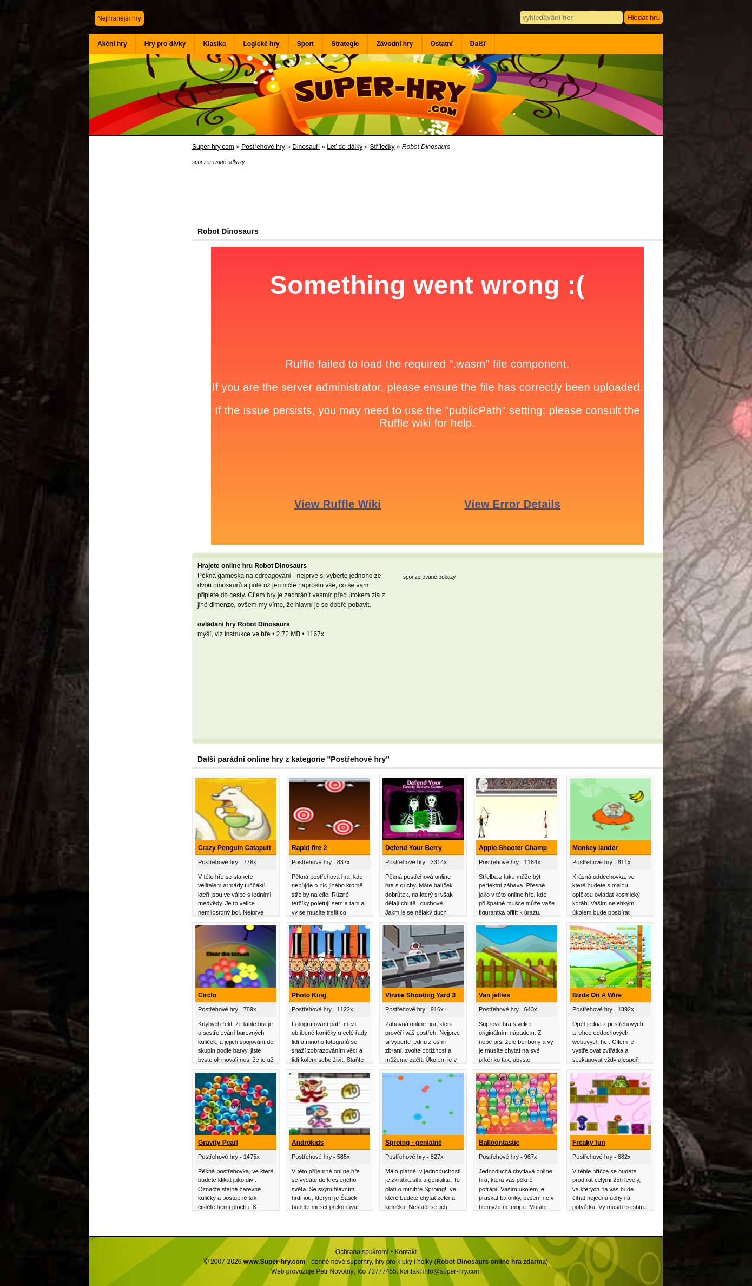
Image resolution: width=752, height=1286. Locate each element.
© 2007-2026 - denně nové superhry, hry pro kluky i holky (318, 1261)
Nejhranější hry (119, 18)
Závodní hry (394, 44)
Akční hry (112, 44)
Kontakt (405, 1252)
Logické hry (261, 44)
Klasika (214, 44)
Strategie (345, 44)
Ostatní (442, 44)
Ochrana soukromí (362, 1252)
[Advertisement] (140, 314)
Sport (305, 44)
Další (478, 44)
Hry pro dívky (165, 44)
